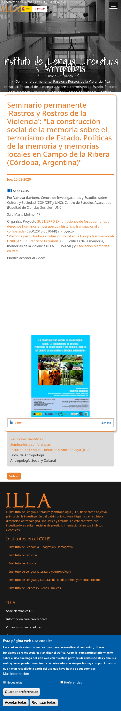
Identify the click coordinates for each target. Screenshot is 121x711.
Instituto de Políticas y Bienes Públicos (35, 588)
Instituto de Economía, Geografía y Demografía (41, 547)
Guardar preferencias (21, 692)
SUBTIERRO (46, 221)
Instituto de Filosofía (23, 555)
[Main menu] (113, 5)
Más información (16, 673)
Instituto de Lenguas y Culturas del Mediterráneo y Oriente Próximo (55, 580)
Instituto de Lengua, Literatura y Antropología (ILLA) (50, 450)
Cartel (18, 422)
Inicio (52, 76)
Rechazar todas (43, 702)
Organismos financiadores (24, 627)
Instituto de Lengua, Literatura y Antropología (40, 571)
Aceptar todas (16, 702)
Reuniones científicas (26, 439)
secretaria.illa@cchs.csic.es (24, 2)
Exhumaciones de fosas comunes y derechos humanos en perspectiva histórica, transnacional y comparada (58, 226)
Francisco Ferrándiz (44, 241)
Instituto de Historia (22, 563)
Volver (14, 476)
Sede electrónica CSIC (20, 611)
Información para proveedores (26, 619)
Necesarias (14, 682)
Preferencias (73, 682)
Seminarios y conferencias (30, 444)
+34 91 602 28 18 (58, 2)
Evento (67, 76)
